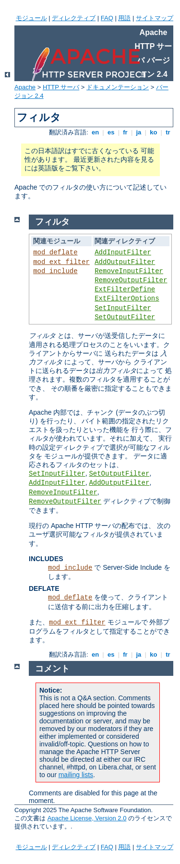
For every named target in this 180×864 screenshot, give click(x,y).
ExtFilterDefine (125, 289)
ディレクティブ (74, 18)
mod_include (55, 271)
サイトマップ (154, 18)
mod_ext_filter (61, 262)
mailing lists (76, 775)
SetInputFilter (123, 308)
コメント (52, 668)
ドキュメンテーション (117, 87)
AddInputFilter (123, 252)
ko (153, 132)
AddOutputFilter (125, 262)
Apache (25, 87)
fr (125, 132)
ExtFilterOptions (127, 298)
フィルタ (52, 222)
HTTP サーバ (61, 87)
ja (138, 132)
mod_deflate (55, 252)
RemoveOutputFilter (131, 280)
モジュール (31, 18)
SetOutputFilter (125, 317)
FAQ (107, 18)
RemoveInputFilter (129, 271)
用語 (124, 18)
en (95, 132)
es (111, 132)
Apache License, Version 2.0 (87, 818)
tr (168, 132)
